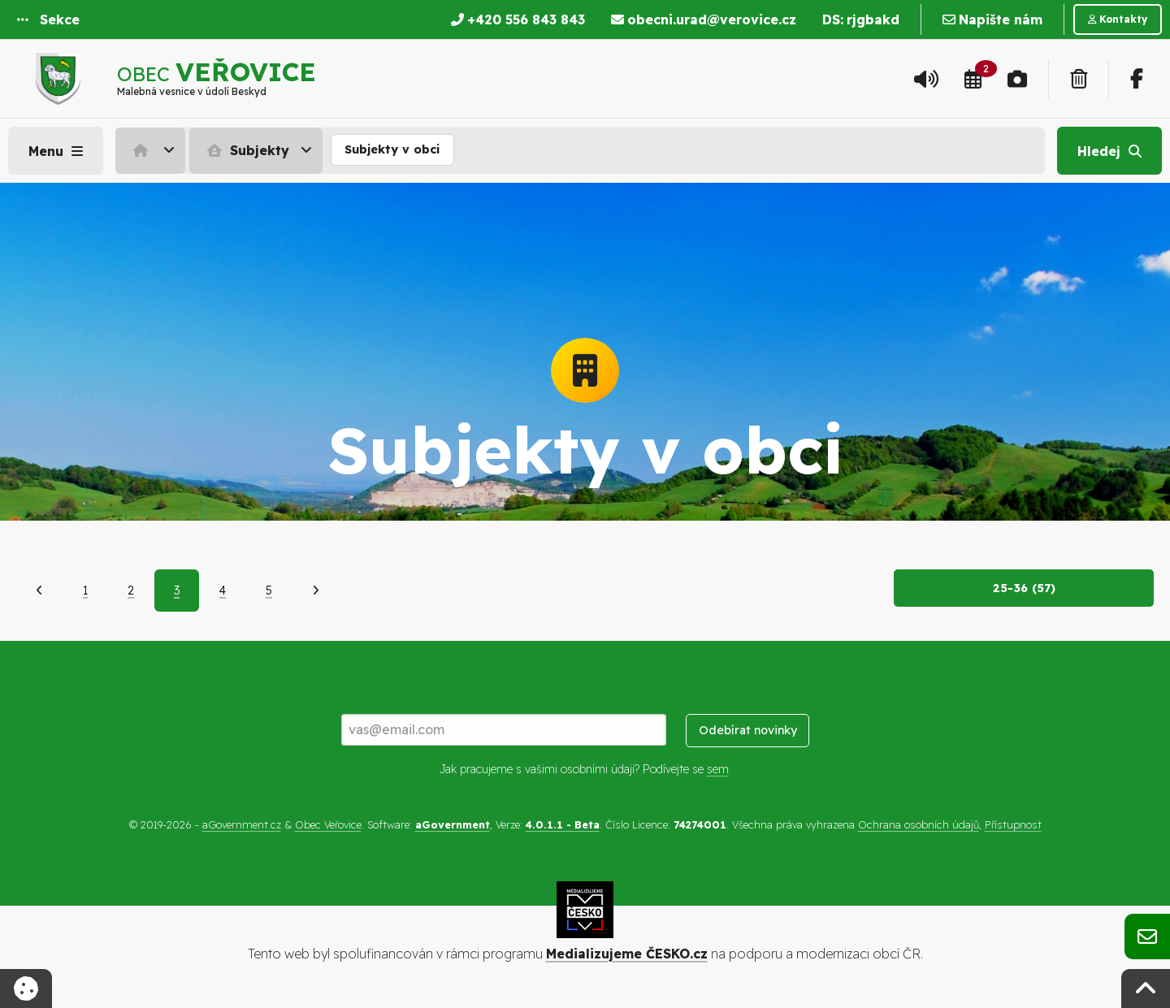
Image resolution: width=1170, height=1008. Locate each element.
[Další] (315, 590)
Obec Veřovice (328, 824)
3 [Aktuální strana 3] (177, 590)
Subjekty (246, 150)
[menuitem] (152, 150)
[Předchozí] (39, 590)
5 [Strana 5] (269, 590)
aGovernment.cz (241, 824)
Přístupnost (1013, 824)
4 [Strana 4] (222, 590)
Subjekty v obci (392, 149)
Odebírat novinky (748, 730)
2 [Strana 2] (131, 590)
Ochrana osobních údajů (918, 824)
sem (718, 769)
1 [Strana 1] (85, 590)
